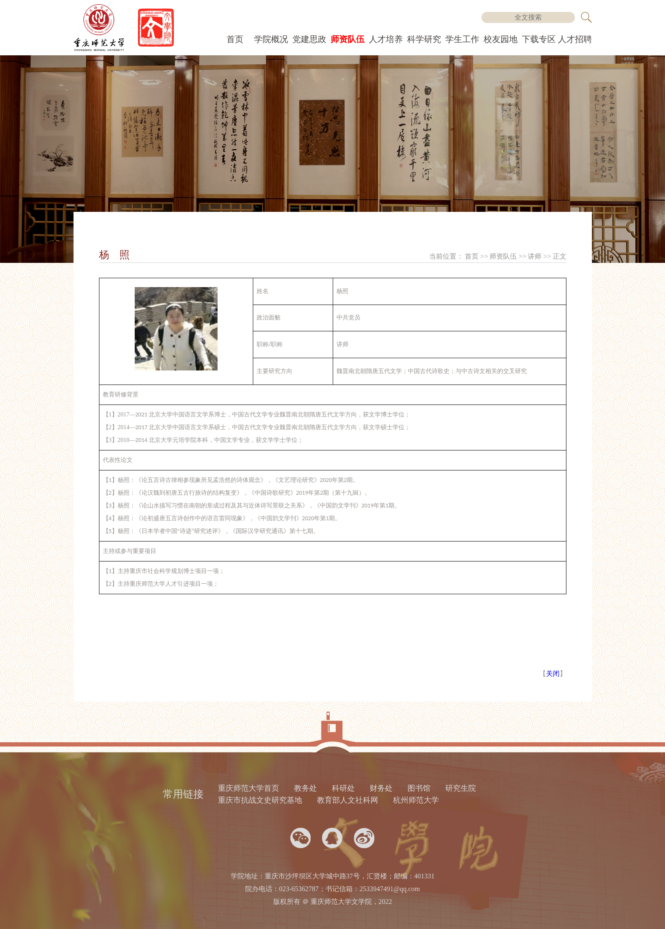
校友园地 (501, 39)
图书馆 (418, 788)
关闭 (553, 673)
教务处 (305, 788)
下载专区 (539, 39)
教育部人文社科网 (347, 800)
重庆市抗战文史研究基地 (260, 800)
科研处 (343, 788)
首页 (234, 39)
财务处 (381, 788)
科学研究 (424, 39)
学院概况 (271, 39)
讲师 (535, 256)
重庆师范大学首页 (248, 788)
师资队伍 (348, 39)
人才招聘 (575, 39)
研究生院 (460, 788)
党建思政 (309, 39)
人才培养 (386, 39)
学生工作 (462, 39)
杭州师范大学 (416, 800)
